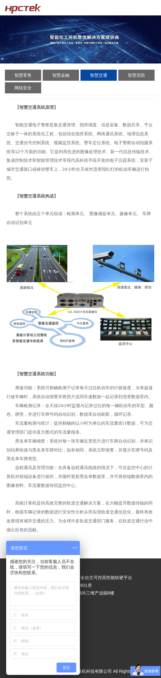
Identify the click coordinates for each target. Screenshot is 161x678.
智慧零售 (23, 75)
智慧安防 (136, 75)
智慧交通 (98, 75)
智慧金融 (60, 75)
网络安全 (23, 87)
